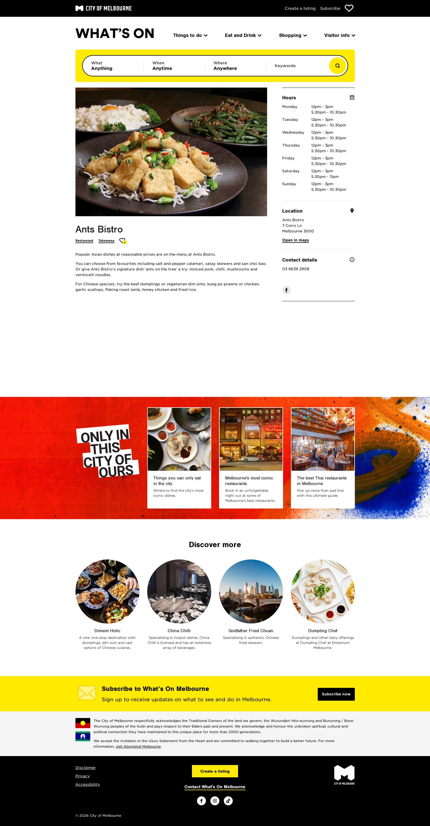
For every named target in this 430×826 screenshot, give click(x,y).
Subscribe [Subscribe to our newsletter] (330, 8)
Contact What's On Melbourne (214, 787)
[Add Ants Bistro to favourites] (123, 241)
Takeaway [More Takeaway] (106, 241)
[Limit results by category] (113, 66)
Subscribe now (336, 694)
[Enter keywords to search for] (297, 68)
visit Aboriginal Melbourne (138, 746)
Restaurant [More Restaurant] (84, 241)
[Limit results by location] (235, 66)
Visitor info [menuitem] (339, 35)
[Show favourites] (349, 8)
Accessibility (87, 784)
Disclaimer (85, 768)
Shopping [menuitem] (292, 35)
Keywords (285, 65)
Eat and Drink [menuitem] (243, 35)
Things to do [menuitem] (190, 35)
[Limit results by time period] (174, 66)
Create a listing (300, 8)
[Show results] (337, 65)
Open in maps (295, 240)
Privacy (82, 776)
